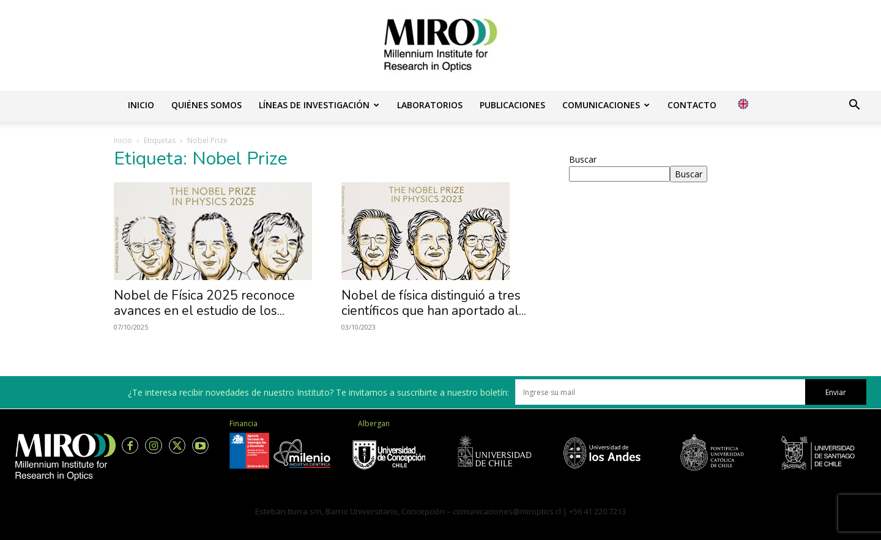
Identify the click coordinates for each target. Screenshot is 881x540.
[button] (854, 106)
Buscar (583, 159)
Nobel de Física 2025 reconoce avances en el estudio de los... (204, 303)
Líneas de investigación (319, 105)
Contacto (691, 105)
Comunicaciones (606, 105)
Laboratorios (430, 105)
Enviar (835, 392)
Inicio (141, 105)
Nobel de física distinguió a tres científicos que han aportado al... (433, 303)
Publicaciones (512, 105)
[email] (660, 392)
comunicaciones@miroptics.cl (507, 511)
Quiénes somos (206, 105)
